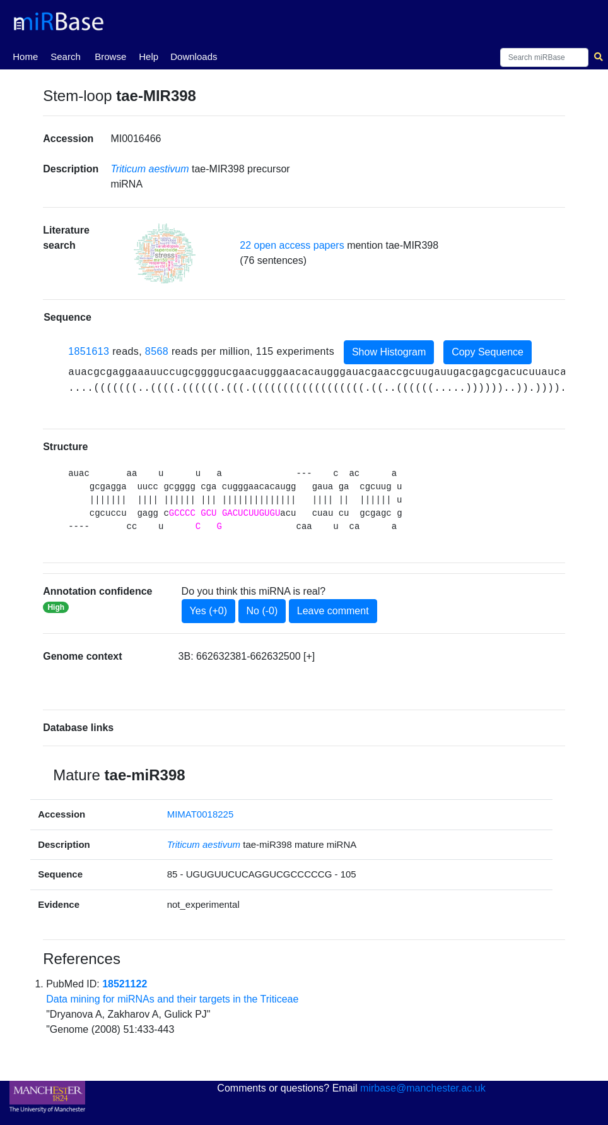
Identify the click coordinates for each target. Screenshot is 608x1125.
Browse (110, 56)
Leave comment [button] (333, 610)
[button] (164, 253)
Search (65, 56)
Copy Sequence (487, 352)
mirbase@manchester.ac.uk (423, 1088)
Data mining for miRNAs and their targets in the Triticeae (172, 999)
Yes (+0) (208, 610)
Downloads (193, 56)
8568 (156, 351)
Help (148, 56)
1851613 (88, 351)
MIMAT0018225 (200, 814)
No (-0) (262, 610)
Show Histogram (389, 352)
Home (25, 55)
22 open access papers (292, 245)
